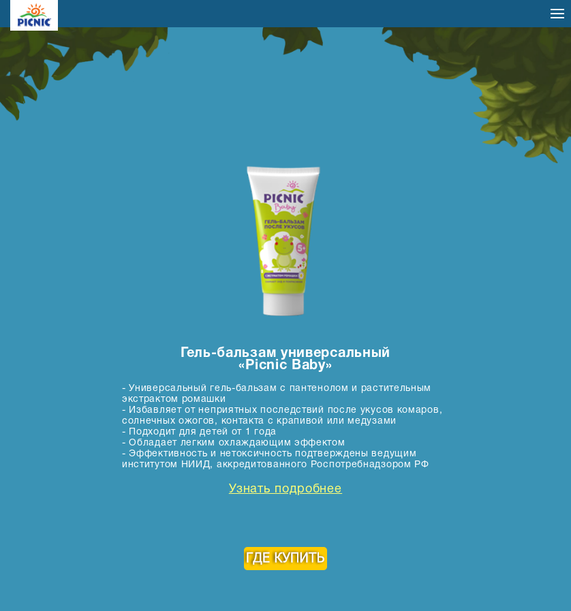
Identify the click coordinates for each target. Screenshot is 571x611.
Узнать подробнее (285, 489)
